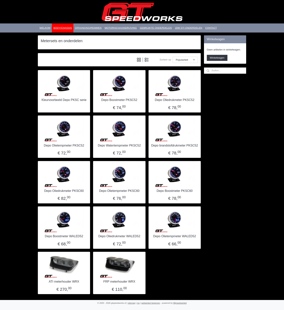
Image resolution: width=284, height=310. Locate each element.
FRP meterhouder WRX (119, 281)
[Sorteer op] (185, 60)
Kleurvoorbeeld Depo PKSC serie (64, 100)
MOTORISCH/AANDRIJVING (121, 27)
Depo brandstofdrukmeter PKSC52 (174, 145)
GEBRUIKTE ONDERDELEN (156, 27)
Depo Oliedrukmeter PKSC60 (64, 190)
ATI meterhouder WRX (64, 281)
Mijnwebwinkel (180, 303)
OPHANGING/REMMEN (88, 27)
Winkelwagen (217, 57)
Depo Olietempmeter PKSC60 (119, 190)
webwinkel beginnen (150, 303)
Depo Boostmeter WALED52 (64, 236)
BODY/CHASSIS (62, 27)
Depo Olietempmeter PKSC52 (64, 145)
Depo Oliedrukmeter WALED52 (119, 236)
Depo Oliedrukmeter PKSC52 (175, 100)
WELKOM (44, 27)
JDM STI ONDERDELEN (188, 27)
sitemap (131, 303)
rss (138, 303)
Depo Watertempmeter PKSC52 (119, 145)
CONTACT (211, 27)
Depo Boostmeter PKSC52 (119, 100)
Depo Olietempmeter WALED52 (174, 236)
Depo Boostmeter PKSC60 (175, 190)
